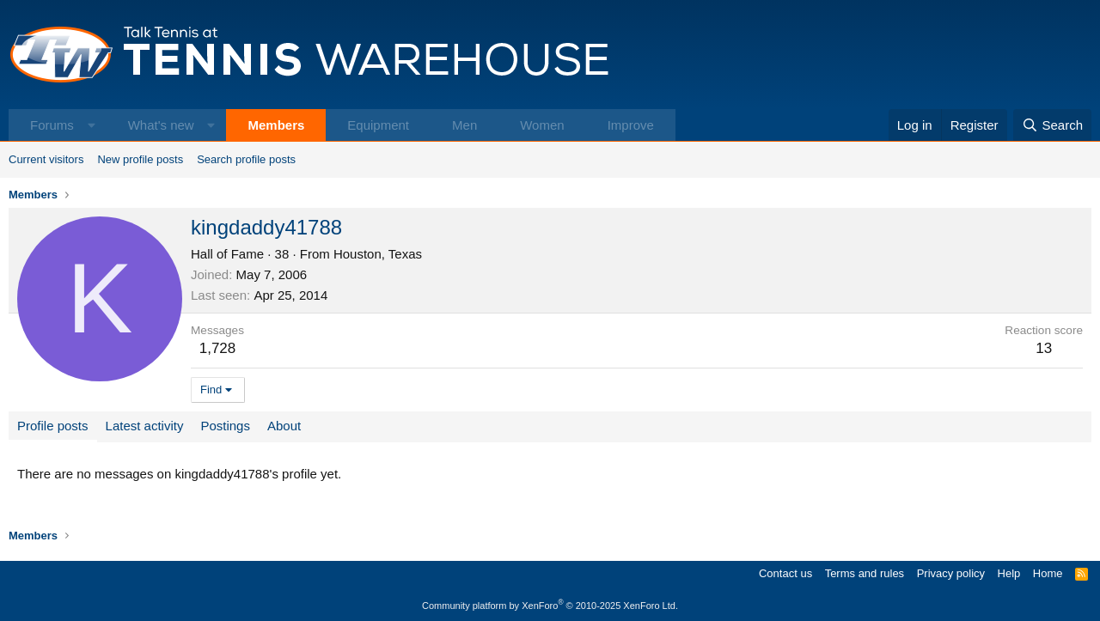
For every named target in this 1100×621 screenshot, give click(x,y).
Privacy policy (951, 573)
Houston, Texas (377, 254)
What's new (161, 125)
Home (1048, 573)
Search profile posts (246, 159)
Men (464, 125)
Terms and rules (864, 573)
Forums (52, 125)
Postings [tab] (225, 425)
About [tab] (284, 425)
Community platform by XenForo (550, 605)
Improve (631, 125)
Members (276, 125)
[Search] (1052, 125)
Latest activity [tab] (145, 425)
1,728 (217, 348)
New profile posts (140, 159)
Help (1009, 573)
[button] (91, 125)
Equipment (378, 125)
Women (542, 125)
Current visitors (46, 159)
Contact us (785, 573)
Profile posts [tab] (53, 425)
